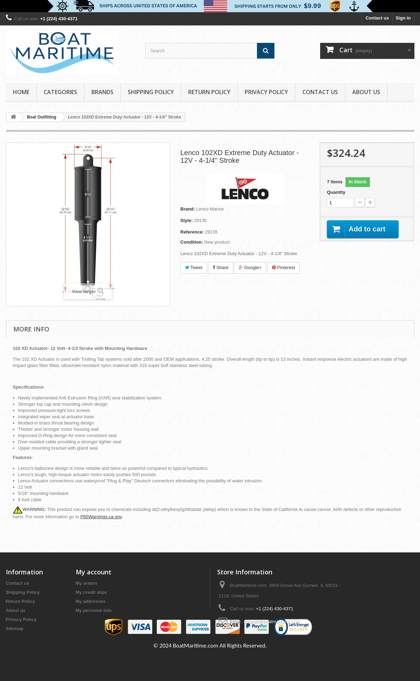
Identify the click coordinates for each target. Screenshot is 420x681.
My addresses (91, 601)
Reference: (192, 232)
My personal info (94, 610)
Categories (60, 92)
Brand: (187, 209)
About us (366, 92)
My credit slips (91, 592)
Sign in (403, 18)
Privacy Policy (266, 92)
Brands (102, 92)
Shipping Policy (151, 92)
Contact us (377, 18)
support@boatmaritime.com (272, 621)
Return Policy (209, 92)
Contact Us (320, 92)
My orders (86, 583)
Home (21, 92)
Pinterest (283, 267)
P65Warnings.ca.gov (101, 516)
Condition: (191, 242)
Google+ (250, 267)
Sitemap (15, 628)
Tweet (193, 267)
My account (93, 572)
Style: (186, 220)
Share (220, 267)
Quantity (336, 192)
